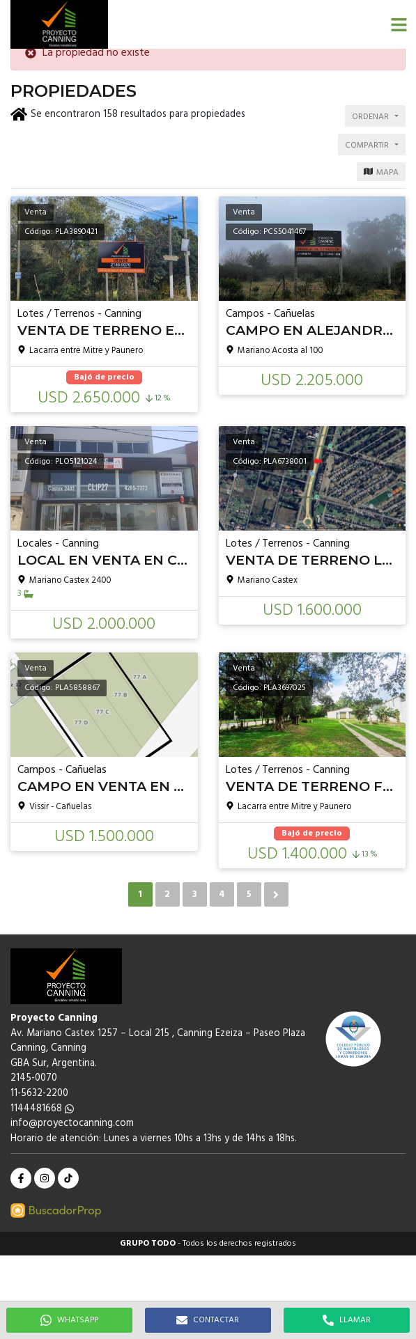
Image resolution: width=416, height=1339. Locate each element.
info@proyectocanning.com (72, 1123)
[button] (399, 24)
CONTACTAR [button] (207, 1320)
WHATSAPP (69, 1320)
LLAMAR (347, 1320)
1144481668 (42, 1109)
